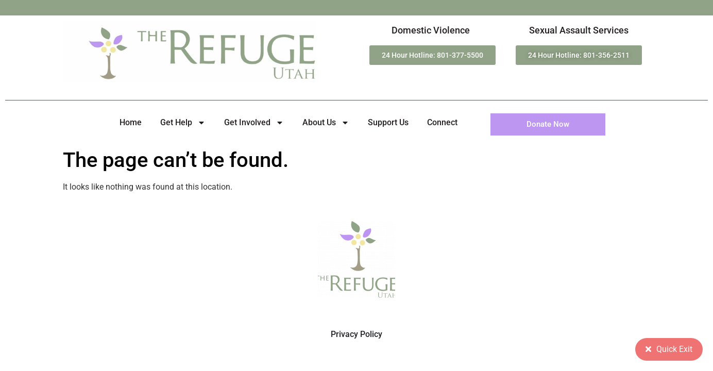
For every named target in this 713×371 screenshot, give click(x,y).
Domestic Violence (431, 30)
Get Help (183, 122)
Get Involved (254, 122)
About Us (325, 122)
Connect (442, 122)
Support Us (388, 122)
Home (131, 122)
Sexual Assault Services (579, 30)
